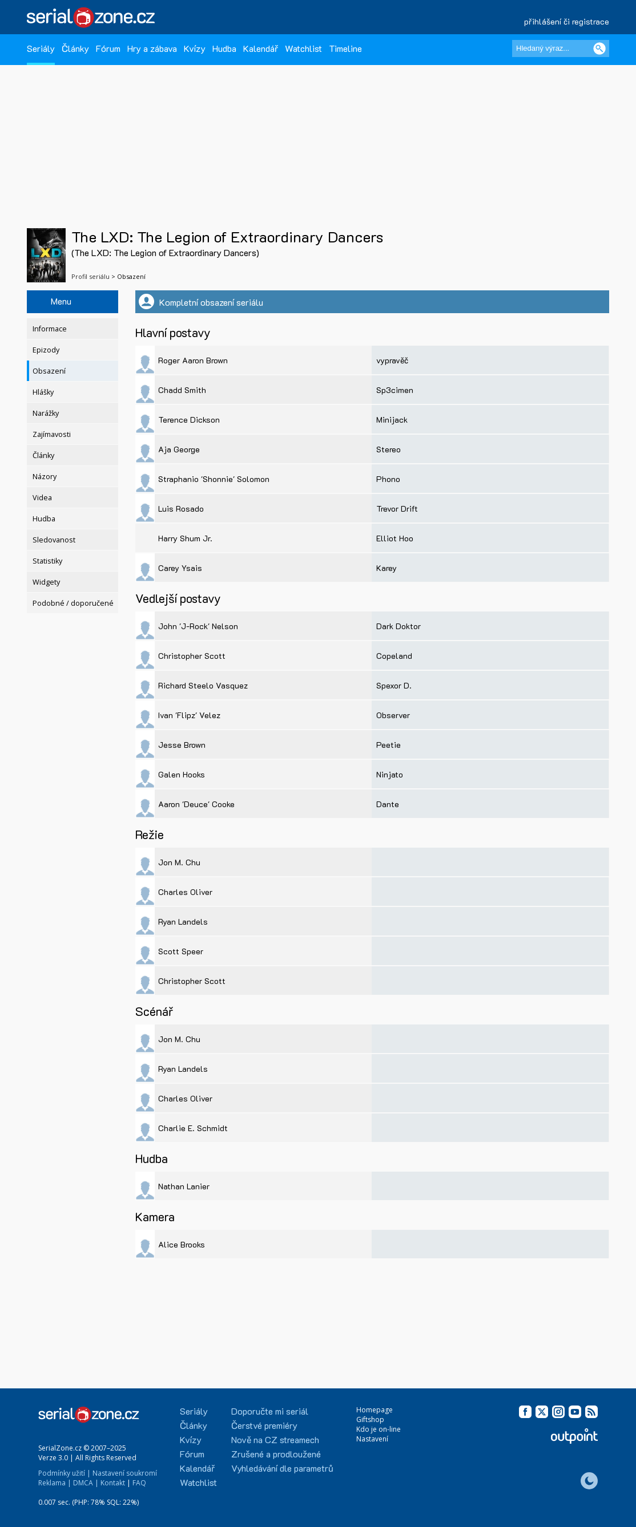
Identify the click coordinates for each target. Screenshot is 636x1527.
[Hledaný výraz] (560, 48)
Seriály (41, 48)
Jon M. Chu (179, 862)
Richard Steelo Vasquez (203, 685)
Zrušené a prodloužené (276, 1454)
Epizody (46, 350)
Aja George (179, 449)
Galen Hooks (181, 774)
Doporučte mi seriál (269, 1411)
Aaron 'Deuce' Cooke (196, 804)
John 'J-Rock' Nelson (198, 626)
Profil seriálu (90, 276)
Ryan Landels (183, 921)
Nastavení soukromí (124, 1473)
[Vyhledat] (599, 48)
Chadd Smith (182, 389)
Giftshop (370, 1419)
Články (75, 48)
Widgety (46, 582)
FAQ (139, 1483)
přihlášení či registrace (566, 21)
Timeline (345, 48)
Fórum (108, 48)
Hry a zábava (152, 48)
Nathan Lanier (184, 1186)
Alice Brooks (181, 1244)
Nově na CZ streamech (275, 1439)
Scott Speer (180, 951)
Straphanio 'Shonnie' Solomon (213, 478)
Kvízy (195, 48)
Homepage (374, 1410)
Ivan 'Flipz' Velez (189, 715)
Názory (45, 476)
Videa (42, 498)
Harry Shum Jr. (185, 538)
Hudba (224, 48)
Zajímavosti (52, 434)
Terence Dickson (189, 419)
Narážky (46, 413)
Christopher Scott (192, 655)
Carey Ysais (180, 567)
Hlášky (43, 392)
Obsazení (49, 371)
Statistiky (47, 561)
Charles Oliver (185, 891)
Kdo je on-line (378, 1429)
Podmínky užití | (64, 1473)
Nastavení (372, 1439)
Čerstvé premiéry (264, 1425)
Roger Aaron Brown (193, 360)
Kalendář (260, 48)
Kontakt (112, 1483)
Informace (50, 329)
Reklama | (54, 1483)
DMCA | (86, 1483)
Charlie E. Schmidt (193, 1128)
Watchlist (303, 48)
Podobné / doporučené (73, 603)
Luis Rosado (181, 508)
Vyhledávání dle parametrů (282, 1468)
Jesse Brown (182, 744)
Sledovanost (54, 540)
